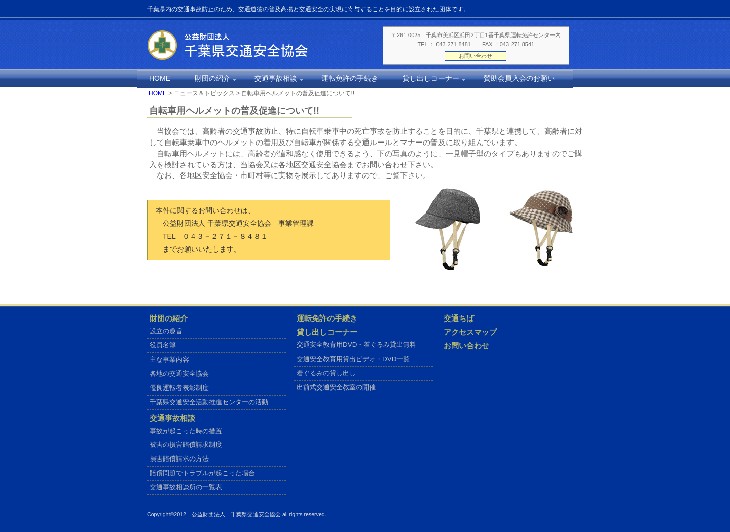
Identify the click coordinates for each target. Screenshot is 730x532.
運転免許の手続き (327, 318)
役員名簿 (163, 345)
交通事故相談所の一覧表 (186, 487)
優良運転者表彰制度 (179, 388)
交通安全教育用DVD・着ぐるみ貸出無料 (356, 344)
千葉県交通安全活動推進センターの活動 (209, 402)
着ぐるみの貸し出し (326, 373)
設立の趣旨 (166, 331)
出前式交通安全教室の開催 (336, 387)
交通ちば (459, 318)
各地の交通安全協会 (179, 373)
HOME (158, 93)
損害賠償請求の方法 (179, 459)
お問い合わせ (475, 56)
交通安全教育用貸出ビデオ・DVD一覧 (353, 359)
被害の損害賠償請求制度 (186, 444)
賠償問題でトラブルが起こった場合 (202, 473)
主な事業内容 (169, 359)
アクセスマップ (470, 332)
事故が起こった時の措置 (186, 431)
